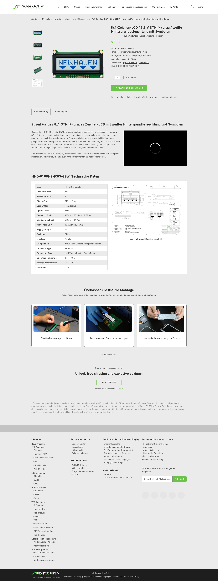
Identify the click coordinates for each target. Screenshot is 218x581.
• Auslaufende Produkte (43, 553)
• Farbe (36, 498)
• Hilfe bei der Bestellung (152, 453)
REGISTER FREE (109, 382)
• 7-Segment (38, 505)
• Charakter (38, 476)
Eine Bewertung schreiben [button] (151, 36)
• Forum (74, 474)
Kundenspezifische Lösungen (45, 539)
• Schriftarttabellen (79, 453)
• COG (35, 484)
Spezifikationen (130, 62)
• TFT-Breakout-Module (43, 531)
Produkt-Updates (39, 549)
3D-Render (144, 62)
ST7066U (132, 59)
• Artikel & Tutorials (79, 465)
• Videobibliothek (78, 468)
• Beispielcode (77, 447)
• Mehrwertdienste (41, 546)
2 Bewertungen (60, 111)
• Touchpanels (39, 535)
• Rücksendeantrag (150, 456)
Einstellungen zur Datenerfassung (126, 577)
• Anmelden (147, 447)
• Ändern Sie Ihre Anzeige (44, 542)
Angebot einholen (124, 97)
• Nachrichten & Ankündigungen (116, 459)
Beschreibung (41, 111)
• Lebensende (39, 556)
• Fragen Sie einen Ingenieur (83, 471)
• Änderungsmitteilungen (44, 560)
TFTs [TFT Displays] (56, 7)
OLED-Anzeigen (38, 487)
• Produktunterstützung (152, 459)
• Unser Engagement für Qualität (117, 447)
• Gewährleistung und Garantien (116, 453)
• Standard (37, 450)
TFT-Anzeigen (37, 447)
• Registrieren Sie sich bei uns (155, 444)
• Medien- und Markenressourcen (117, 478)
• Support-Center (78, 444)
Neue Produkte (38, 444)
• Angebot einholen (150, 450)
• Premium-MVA (40, 454)
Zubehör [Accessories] (112, 7)
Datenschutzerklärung (72, 577)
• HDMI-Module (39, 465)
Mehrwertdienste (169, 97)
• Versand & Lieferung (112, 456)
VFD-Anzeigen (38, 502)
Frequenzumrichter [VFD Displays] (94, 7)
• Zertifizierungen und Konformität (118, 450)
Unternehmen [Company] (158, 7)
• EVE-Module (39, 469)
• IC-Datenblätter (78, 450)
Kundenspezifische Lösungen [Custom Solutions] (134, 7)
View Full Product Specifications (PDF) (146, 239)
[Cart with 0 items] (193, 6)
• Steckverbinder (40, 523)
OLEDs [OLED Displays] (77, 7)
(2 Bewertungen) (131, 36)
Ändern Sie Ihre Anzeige (147, 97)
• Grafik (36, 480)
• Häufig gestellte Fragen (113, 462)
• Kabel (36, 520)
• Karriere (107, 474)
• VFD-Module (39, 513)
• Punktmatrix (39, 509)
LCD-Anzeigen (38, 473)
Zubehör (35, 516)
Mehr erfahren (110, 355)
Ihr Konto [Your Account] (174, 7)
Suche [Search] (200, 7)
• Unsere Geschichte (111, 444)
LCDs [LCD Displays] (66, 7)
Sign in (120, 389)
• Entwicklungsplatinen (43, 527)
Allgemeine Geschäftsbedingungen (97, 577)
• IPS (35, 462)
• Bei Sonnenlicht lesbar (43, 458)
